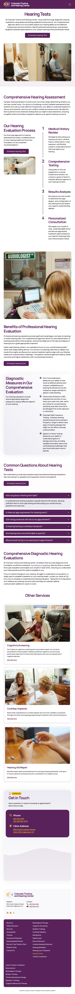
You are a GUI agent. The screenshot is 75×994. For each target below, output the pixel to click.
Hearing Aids (10, 932)
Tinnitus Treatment (40, 957)
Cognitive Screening (40, 926)
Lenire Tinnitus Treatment (15, 965)
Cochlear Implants (39, 932)
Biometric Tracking (12, 980)
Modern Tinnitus (12, 974)
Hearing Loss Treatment (41, 950)
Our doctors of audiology (40, 565)
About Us (9, 923)
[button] (69, 4)
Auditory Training (39, 929)
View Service (12, 660)
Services (9, 929)
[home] (17, 4)
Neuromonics (10, 968)
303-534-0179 (34, 906)
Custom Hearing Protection (42, 944)
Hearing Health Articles (14, 941)
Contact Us (10, 950)
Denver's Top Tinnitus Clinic (16, 944)
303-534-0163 (18, 819)
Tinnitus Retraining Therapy (16, 977)
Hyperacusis (37, 938)
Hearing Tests (38, 954)
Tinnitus (9, 935)
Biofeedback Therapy (40, 923)
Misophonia (37, 935)
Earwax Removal (38, 941)
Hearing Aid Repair (39, 947)
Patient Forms (11, 947)
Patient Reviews (12, 926)
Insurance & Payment (14, 938)
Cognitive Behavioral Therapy (16, 983)
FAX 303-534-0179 (20, 821)
